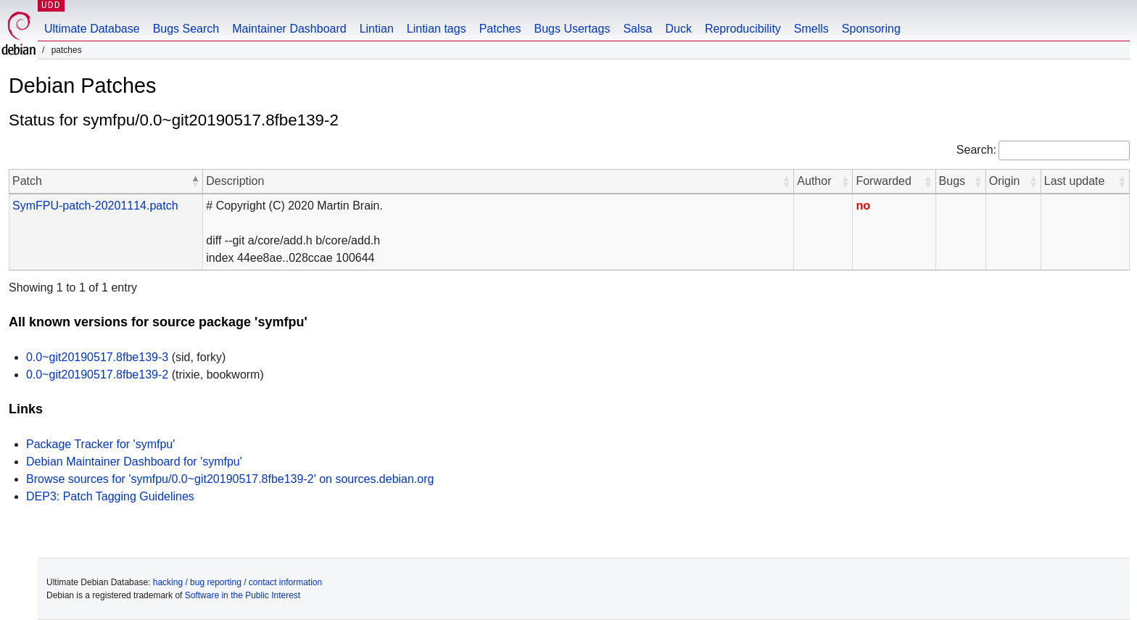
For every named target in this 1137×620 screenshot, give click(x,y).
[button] (195, 181)
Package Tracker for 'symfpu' (100, 444)
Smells (811, 28)
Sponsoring (871, 28)
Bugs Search (186, 28)
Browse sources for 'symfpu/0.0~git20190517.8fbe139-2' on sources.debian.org (230, 479)
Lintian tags (436, 28)
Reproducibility (743, 28)
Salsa (637, 28)
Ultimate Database (92, 28)
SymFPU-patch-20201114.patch (95, 205)
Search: (976, 150)
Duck (678, 28)
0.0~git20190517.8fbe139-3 (97, 357)
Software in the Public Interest (242, 595)
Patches (500, 28)
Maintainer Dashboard (289, 28)
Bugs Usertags (572, 28)
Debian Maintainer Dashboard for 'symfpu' (134, 461)
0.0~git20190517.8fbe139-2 (97, 374)
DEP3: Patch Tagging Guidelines (110, 496)
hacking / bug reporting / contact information (237, 582)
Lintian (377, 28)
